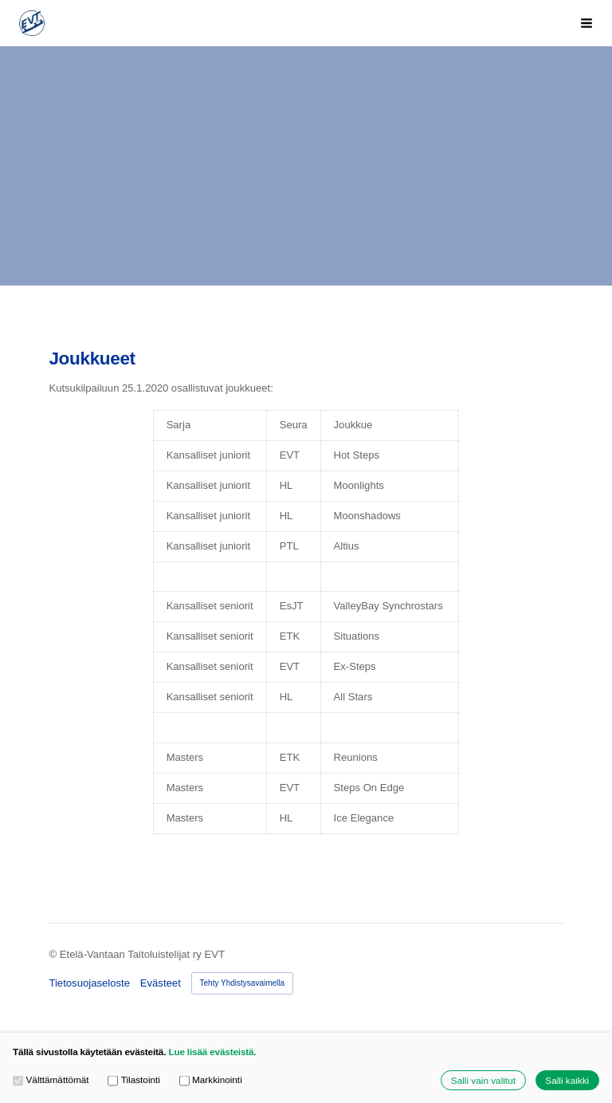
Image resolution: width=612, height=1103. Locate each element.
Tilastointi (134, 1079)
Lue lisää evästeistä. (212, 1051)
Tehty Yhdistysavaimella (242, 983)
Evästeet (160, 983)
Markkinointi (210, 1079)
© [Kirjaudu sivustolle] (54, 954)
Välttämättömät (51, 1079)
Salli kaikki (567, 1080)
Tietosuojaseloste (89, 983)
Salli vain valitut (483, 1080)
